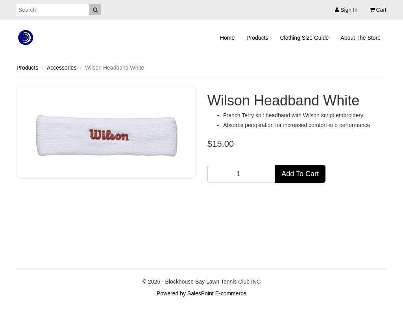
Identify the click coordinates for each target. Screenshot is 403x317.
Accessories (61, 68)
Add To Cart (300, 174)
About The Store (360, 38)
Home (227, 38)
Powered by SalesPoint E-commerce (201, 293)
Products (257, 38)
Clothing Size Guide (304, 38)
